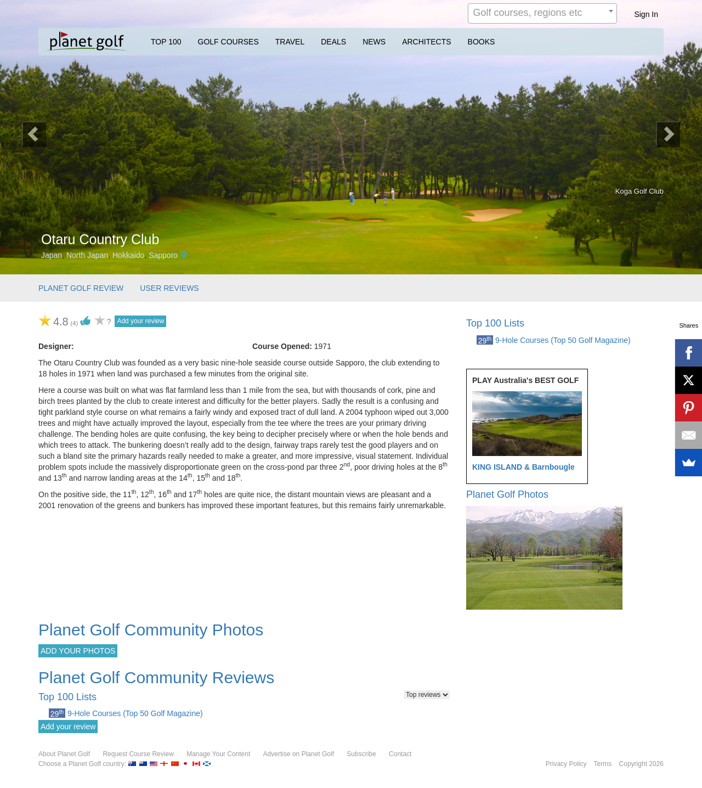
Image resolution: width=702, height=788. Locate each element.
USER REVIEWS (169, 288)
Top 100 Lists (495, 323)
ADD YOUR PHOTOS (78, 650)
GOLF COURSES (228, 41)
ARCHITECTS (426, 41)
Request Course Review (138, 754)
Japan (51, 255)
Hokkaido (128, 255)
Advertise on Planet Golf (298, 754)
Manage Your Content (218, 754)
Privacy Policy (566, 764)
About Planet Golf (64, 754)
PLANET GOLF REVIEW (80, 288)
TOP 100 (166, 41)
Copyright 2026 (641, 764)
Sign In (646, 14)
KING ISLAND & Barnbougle (523, 467)
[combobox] (542, 13)
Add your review (140, 321)
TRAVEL (289, 41)
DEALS (333, 41)
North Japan (87, 255)
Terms (603, 764)
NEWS (374, 41)
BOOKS (481, 41)
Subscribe (361, 754)
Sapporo (163, 255)
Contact (400, 754)
